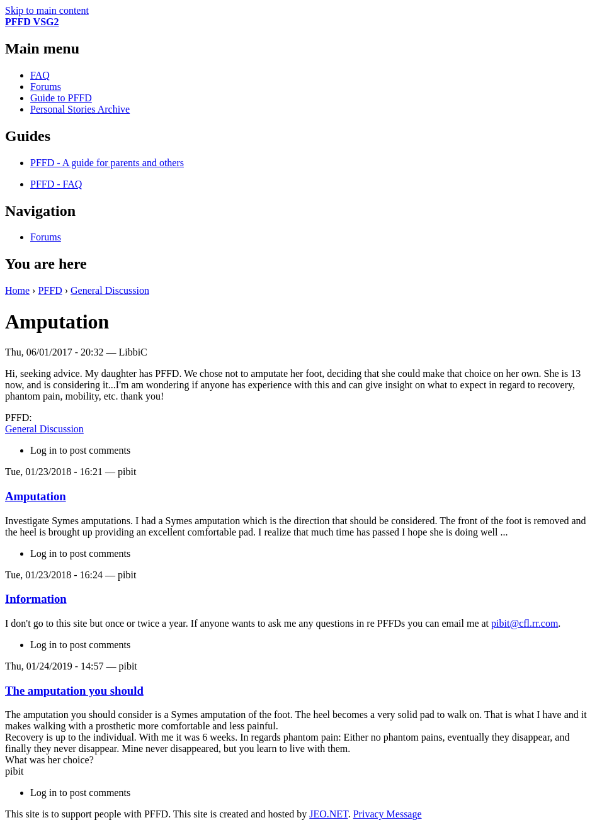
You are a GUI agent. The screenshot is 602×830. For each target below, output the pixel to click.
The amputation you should (74, 690)
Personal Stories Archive (80, 109)
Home (17, 290)
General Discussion (110, 290)
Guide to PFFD (61, 98)
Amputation (35, 496)
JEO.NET (328, 814)
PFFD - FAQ (56, 184)
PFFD (50, 290)
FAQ (40, 75)
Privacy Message (387, 814)
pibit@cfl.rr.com (524, 623)
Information (36, 598)
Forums (45, 86)
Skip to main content (47, 10)
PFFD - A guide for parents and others (107, 162)
